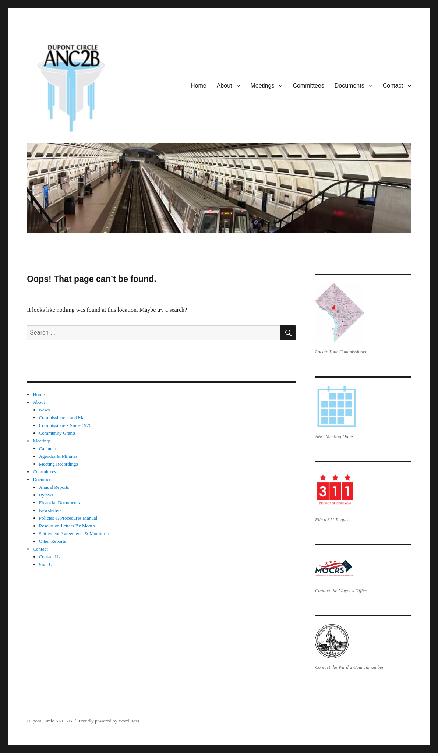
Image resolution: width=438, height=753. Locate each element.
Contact (393, 85)
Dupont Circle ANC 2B (49, 721)
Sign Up (47, 564)
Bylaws (46, 495)
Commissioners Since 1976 (65, 425)
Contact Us (49, 556)
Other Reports (52, 541)
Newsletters (50, 510)
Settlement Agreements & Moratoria (74, 533)
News (44, 410)
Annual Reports (54, 487)
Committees (308, 85)
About (224, 85)
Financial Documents (59, 502)
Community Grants (57, 433)
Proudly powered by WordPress (108, 721)
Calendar (47, 448)
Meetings (262, 85)
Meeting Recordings (58, 464)
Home (198, 85)
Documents (349, 85)
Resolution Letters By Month (67, 525)
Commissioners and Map (63, 417)
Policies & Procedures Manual (68, 518)
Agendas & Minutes (58, 456)
